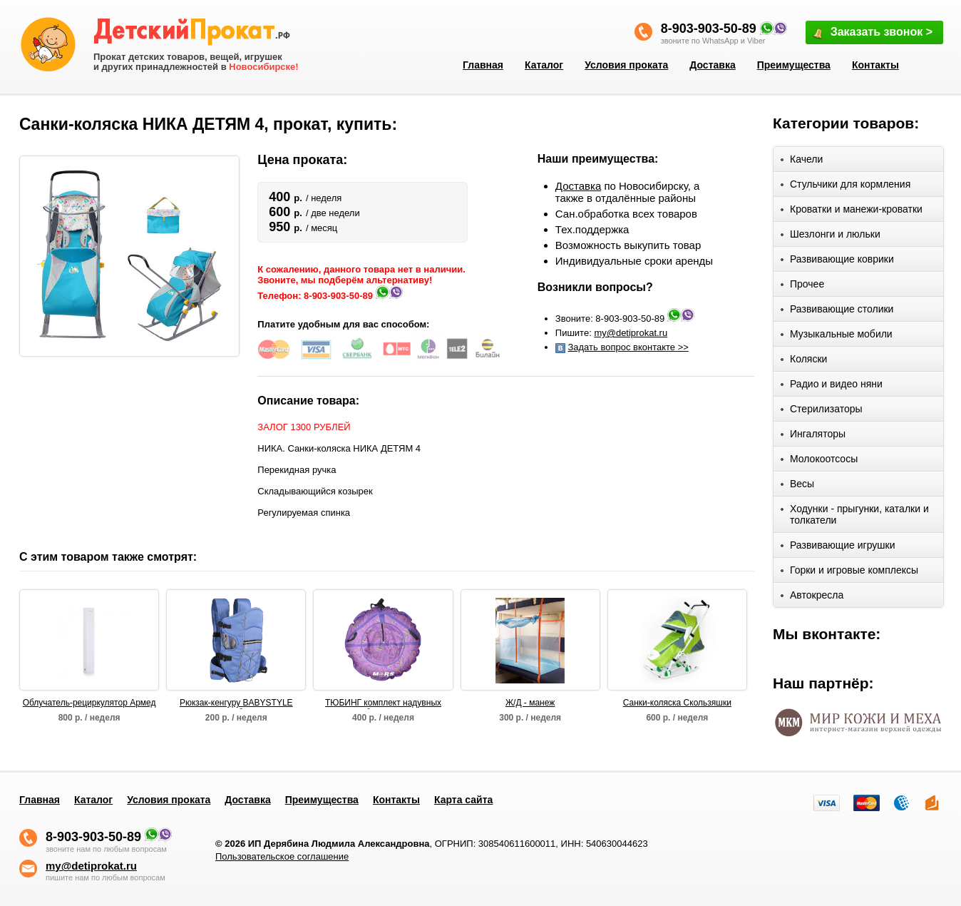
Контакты (875, 65)
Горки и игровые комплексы (849, 572)
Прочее (802, 286)
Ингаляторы (813, 436)
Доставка (712, 65)
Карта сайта (463, 799)
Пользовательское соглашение (282, 856)
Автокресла (812, 597)
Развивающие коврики (837, 261)
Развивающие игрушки (838, 547)
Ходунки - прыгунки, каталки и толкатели (855, 514)
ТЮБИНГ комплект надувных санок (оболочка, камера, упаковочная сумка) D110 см (383, 703)
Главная (483, 65)
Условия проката (626, 65)
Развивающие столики (837, 311)
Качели (802, 161)
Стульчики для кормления (845, 186)
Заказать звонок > (871, 33)
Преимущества (794, 65)
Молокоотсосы (819, 461)
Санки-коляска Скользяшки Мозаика (677, 703)
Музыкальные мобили (837, 336)
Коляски (804, 361)
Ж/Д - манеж (530, 703)
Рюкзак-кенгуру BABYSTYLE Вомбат (236, 703)
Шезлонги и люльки (830, 236)
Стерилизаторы (822, 411)
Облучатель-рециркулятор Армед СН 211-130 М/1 (89, 703)
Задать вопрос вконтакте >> (627, 347)
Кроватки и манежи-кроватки (852, 211)
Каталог (544, 65)
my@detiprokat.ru (630, 332)
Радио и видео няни (832, 386)
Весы (797, 486)
